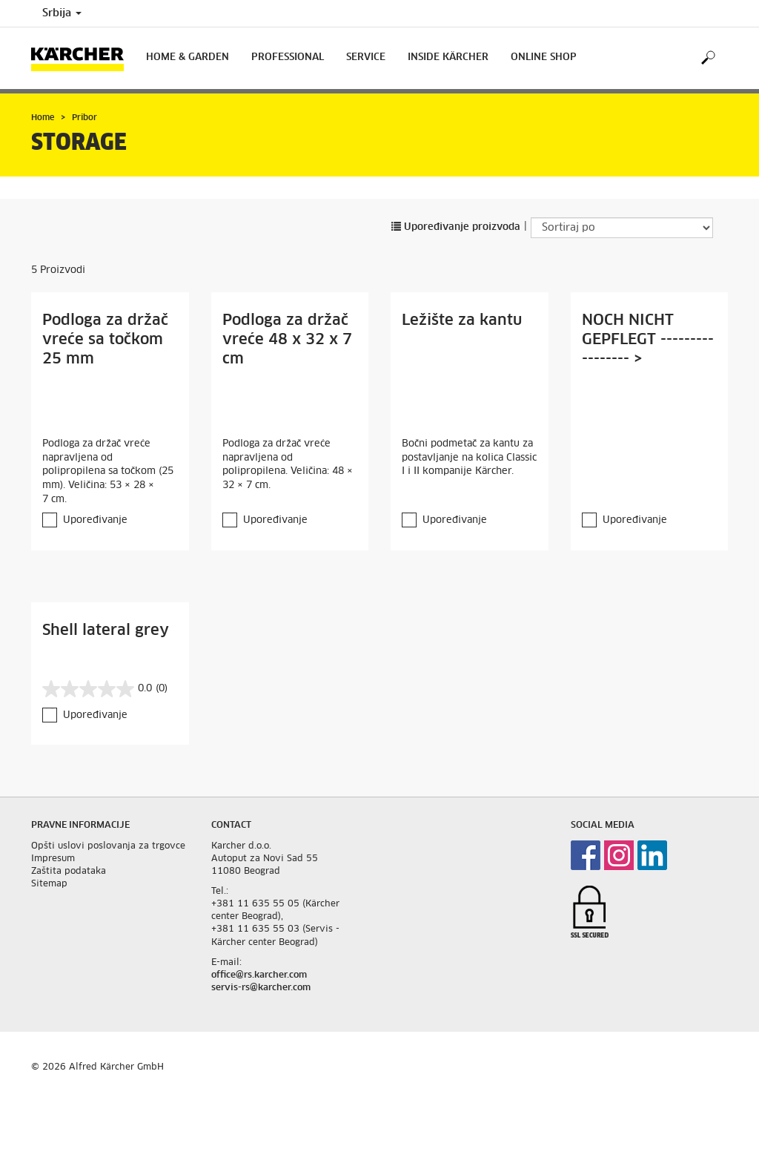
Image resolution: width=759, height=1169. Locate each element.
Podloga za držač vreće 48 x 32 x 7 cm (287, 339)
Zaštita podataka (68, 871)
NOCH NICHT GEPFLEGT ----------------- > (648, 339)
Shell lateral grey (105, 630)
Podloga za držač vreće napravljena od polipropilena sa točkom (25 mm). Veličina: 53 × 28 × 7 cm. (107, 471)
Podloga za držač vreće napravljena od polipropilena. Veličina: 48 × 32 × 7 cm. (287, 464)
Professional (287, 57)
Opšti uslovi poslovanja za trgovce (108, 846)
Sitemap (49, 884)
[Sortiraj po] (622, 227)
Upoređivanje (95, 520)
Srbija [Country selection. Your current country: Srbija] (62, 13)
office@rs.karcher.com (259, 975)
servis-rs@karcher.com (261, 988)
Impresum (53, 858)
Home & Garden (187, 57)
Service (365, 57)
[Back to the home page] (83, 58)
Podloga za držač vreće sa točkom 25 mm (105, 339)
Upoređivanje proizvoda (455, 227)
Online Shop (544, 57)
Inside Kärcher (448, 57)
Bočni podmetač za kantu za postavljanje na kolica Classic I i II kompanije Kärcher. (469, 457)
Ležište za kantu (462, 320)
